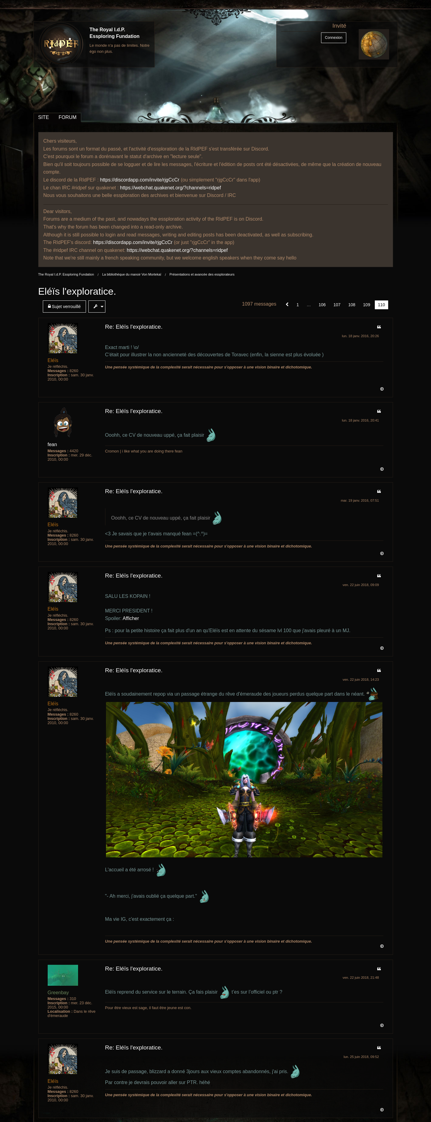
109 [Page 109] (366, 304)
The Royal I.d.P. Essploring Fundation (66, 274)
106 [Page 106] (322, 304)
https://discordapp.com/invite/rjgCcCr (139, 179)
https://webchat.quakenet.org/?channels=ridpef (170, 187)
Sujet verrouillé (64, 306)
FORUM (68, 117)
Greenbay (58, 992)
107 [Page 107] (337, 304)
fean (52, 444)
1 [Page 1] (297, 304)
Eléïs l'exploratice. (77, 291)
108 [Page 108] (351, 304)
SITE (43, 117)
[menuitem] (65, 306)
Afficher (131, 618)
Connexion (333, 38)
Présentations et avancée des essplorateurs (201, 274)
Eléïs (53, 360)
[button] (287, 304)
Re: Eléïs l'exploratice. (133, 327)
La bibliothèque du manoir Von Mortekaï (131, 274)
